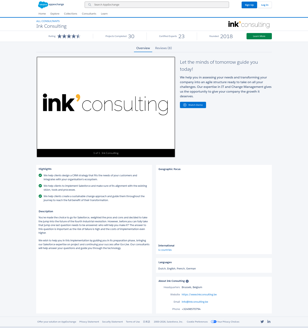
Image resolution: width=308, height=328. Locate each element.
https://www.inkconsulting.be (199, 294)
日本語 (146, 321)
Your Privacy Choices (225, 321)
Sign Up (249, 4)
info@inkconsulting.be (195, 301)
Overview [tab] (143, 48)
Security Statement (112, 321)
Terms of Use (133, 321)
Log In (265, 4)
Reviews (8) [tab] (163, 48)
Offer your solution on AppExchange (56, 321)
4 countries (165, 250)
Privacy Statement (89, 321)
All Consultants (48, 21)
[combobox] (157, 5)
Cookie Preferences (197, 321)
